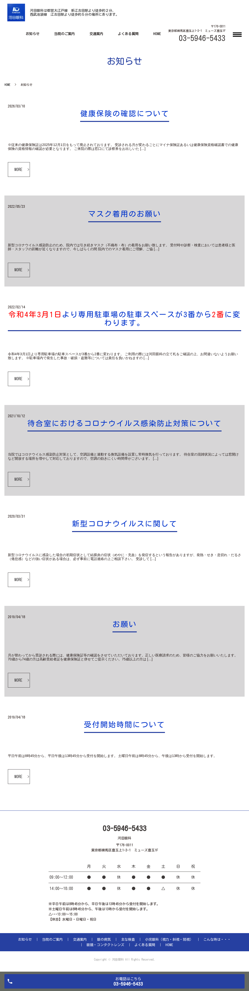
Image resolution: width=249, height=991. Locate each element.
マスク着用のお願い (124, 214)
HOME (157, 34)
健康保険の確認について (124, 113)
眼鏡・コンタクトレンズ (105, 945)
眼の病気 (104, 939)
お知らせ (32, 34)
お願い (124, 624)
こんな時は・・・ (217, 939)
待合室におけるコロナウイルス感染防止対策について (124, 423)
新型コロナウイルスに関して (124, 523)
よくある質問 (128, 34)
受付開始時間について (124, 724)
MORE (18, 169)
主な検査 (128, 939)
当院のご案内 (64, 34)
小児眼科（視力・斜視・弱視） (169, 939)
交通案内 (96, 34)
